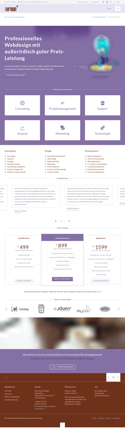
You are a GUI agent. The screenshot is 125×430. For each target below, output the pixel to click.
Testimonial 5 (64, 221)
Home (7, 377)
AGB (99, 292)
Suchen (118, 8)
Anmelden (94, 2)
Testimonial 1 (61, 221)
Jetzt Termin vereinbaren (62, 367)
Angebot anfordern (24, 280)
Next (69, 221)
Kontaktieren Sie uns (15, 75)
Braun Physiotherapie (99, 17)
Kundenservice (82, 2)
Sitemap (101, 418)
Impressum (116, 418)
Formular (108, 418)
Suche (94, 418)
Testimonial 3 (62, 221)
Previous (56, 221)
